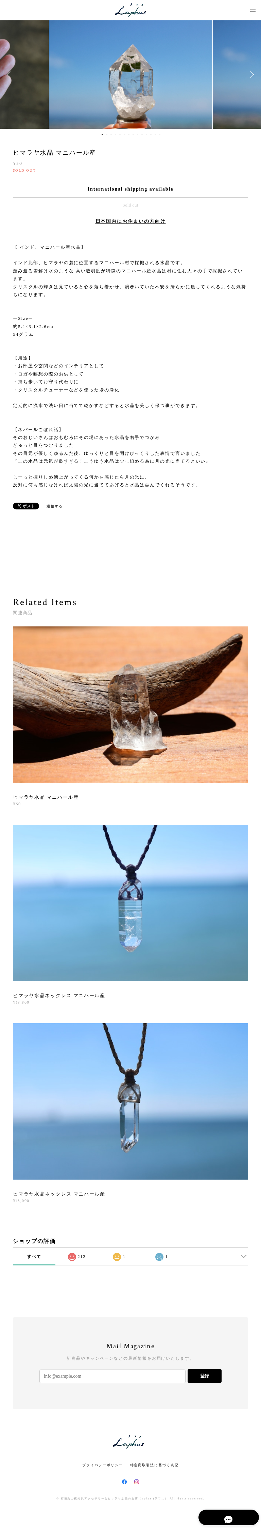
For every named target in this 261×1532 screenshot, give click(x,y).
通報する (55, 506)
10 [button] (142, 134)
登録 (204, 1375)
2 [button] (106, 134)
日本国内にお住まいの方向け (130, 221)
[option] (130, 74)
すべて (34, 1256)
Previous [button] (10, 74)
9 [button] (137, 134)
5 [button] (120, 134)
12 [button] (151, 134)
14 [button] (159, 134)
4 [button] (115, 134)
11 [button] (146, 134)
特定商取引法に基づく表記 (154, 1465)
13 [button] (155, 134)
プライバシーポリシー (102, 1465)
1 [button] (102, 134)
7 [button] (128, 134)
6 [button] (124, 134)
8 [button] (133, 134)
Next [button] (250, 74)
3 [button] (111, 134)
